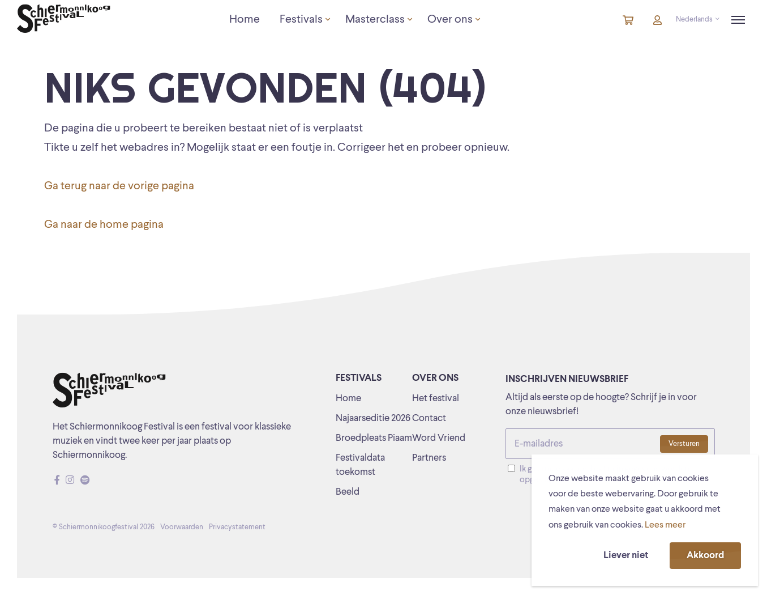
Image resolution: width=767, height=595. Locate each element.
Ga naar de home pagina (104, 225)
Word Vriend (438, 438)
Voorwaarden (181, 527)
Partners (429, 458)
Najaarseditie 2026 (373, 418)
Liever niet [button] (625, 555)
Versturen (684, 444)
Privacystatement (237, 527)
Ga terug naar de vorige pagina (119, 186)
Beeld (347, 492)
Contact (429, 418)
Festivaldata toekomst (360, 465)
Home (348, 398)
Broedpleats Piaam (374, 438)
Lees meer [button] (665, 525)
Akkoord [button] (705, 555)
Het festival (435, 398)
